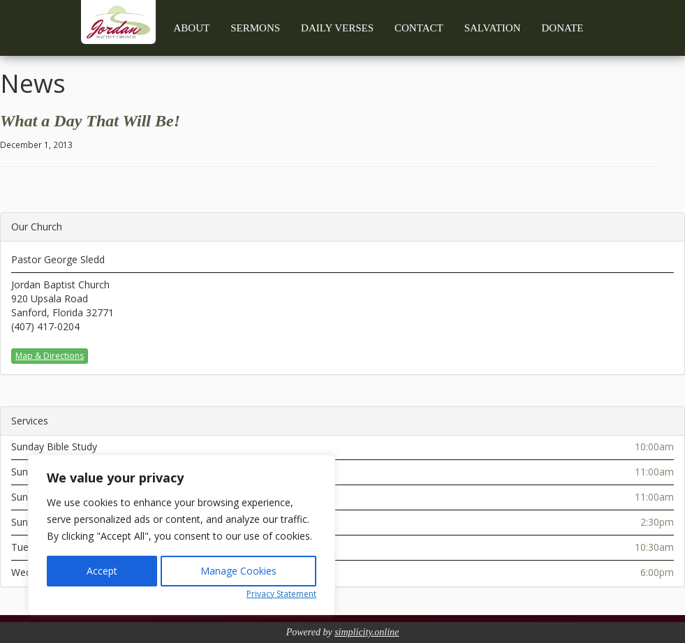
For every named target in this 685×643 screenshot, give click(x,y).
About (192, 28)
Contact (419, 28)
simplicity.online (366, 632)
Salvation (492, 28)
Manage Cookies (238, 570)
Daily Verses (337, 28)
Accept (102, 570)
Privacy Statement (281, 594)
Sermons (255, 28)
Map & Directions (49, 356)
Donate (563, 28)
